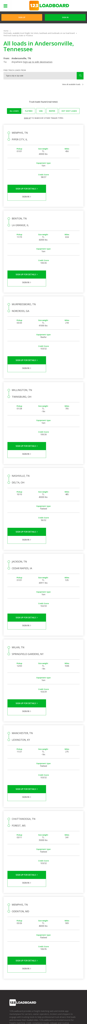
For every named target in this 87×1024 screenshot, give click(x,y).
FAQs (34, 958)
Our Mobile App (61, 965)
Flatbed (29, 111)
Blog (11, 968)
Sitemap (24, 1017)
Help (56, 1014)
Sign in (65, 17)
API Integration (45, 1014)
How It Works (60, 961)
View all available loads (71, 84)
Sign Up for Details (25, 188)
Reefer (52, 111)
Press (11, 965)
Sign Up (21, 17)
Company (13, 958)
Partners (12, 961)
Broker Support (38, 965)
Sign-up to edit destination (37, 61)
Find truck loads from (14, 70)
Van (41, 111)
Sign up (27, 118)
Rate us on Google (42, 1017)
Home (5, 31)
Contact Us (13, 1017)
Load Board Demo (62, 968)
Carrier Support (38, 961)
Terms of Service (15, 1014)
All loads (14, 111)
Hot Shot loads (69, 111)
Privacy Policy (30, 1014)
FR (31, 1017)
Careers (64, 1014)
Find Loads (59, 958)
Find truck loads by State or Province (18, 35)
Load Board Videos (40, 968)
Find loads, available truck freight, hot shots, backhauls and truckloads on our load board (39, 33)
